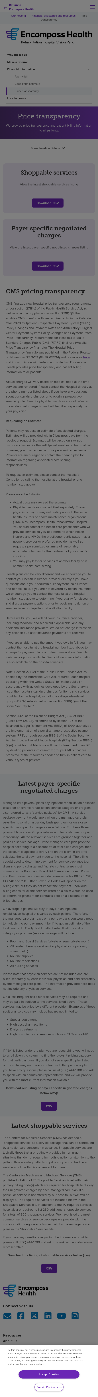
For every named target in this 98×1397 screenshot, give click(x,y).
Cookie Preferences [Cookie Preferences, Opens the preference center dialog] (49, 1387)
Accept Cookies (49, 1374)
